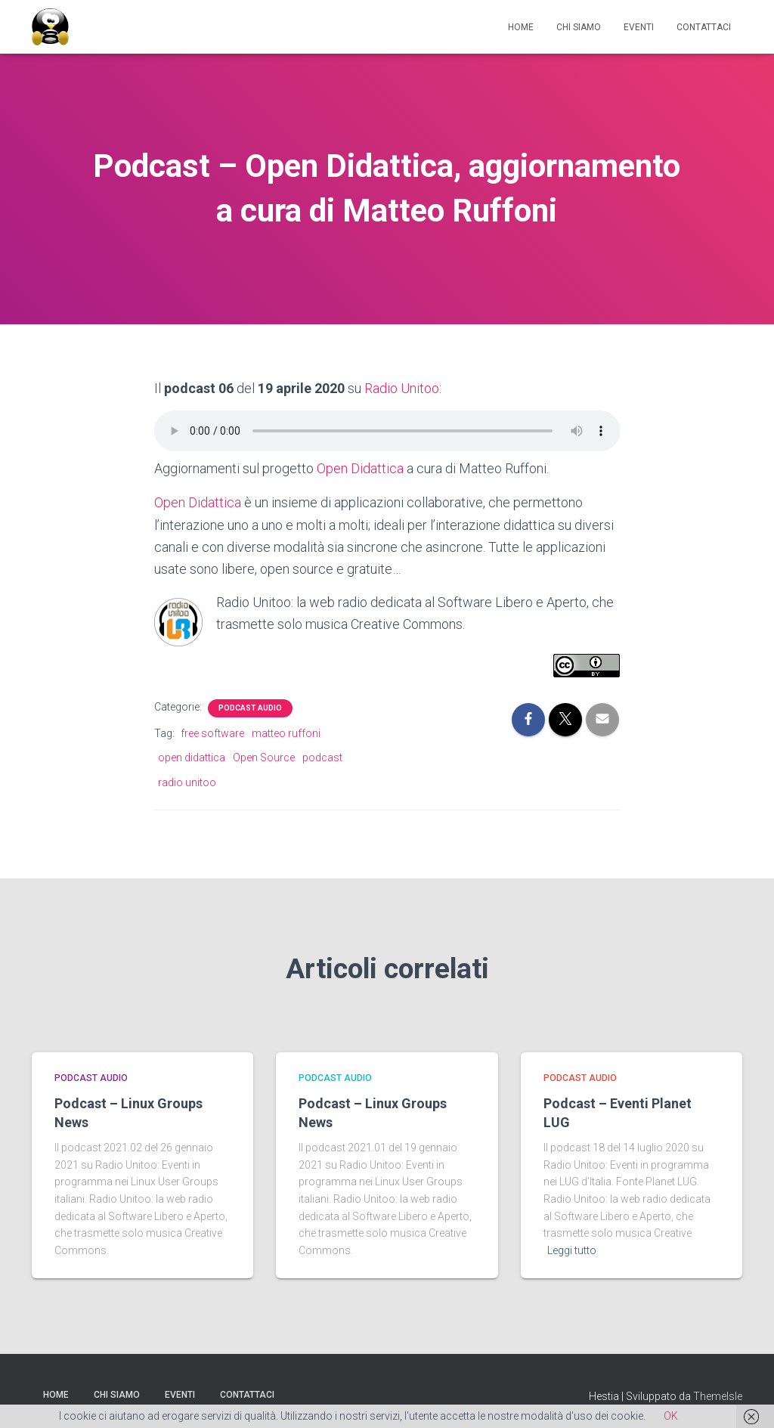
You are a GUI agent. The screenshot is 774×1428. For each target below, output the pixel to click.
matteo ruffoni (286, 732)
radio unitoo (187, 781)
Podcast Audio (250, 706)
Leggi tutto (571, 1249)
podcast (322, 756)
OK (671, 1416)
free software (212, 732)
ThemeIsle (717, 1395)
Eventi (639, 27)
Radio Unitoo (401, 388)
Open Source (264, 756)
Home (521, 27)
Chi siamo (578, 27)
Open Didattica (360, 468)
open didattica (191, 756)
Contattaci (703, 27)
